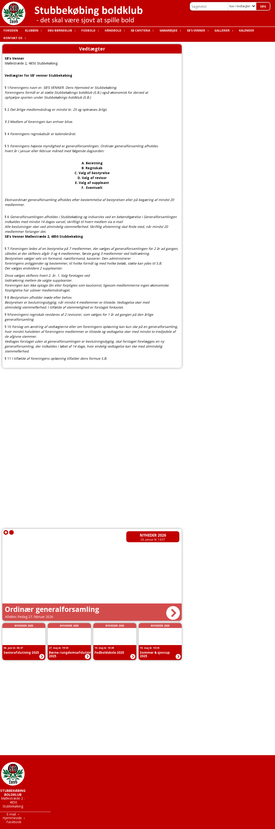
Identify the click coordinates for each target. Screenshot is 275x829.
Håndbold (114, 30)
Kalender (246, 30)
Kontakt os (14, 38)
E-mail (11, 814)
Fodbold (89, 30)
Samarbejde (169, 30)
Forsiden (11, 30)
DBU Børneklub (61, 30)
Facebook (13, 822)
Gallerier (223, 30)
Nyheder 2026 (153, 535)
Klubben (33, 30)
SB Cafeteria (141, 30)
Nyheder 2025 (23, 625)
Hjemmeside (12, 818)
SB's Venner (197, 30)
